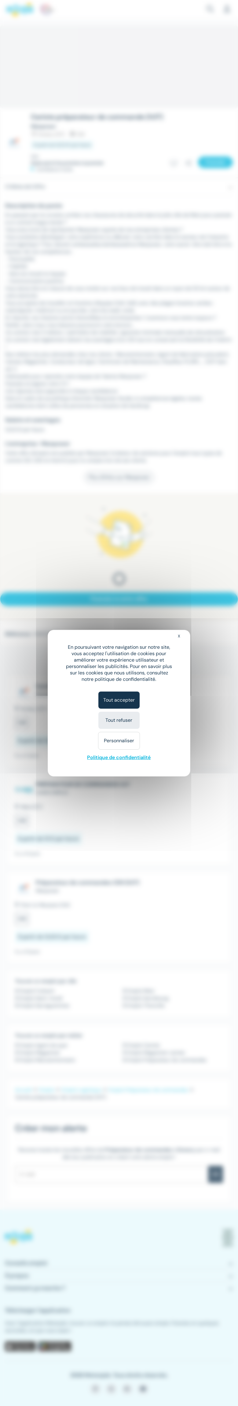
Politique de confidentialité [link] (119, 757)
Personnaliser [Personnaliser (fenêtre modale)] (119, 740)
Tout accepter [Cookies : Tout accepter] (119, 700)
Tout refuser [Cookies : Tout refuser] (118, 720)
